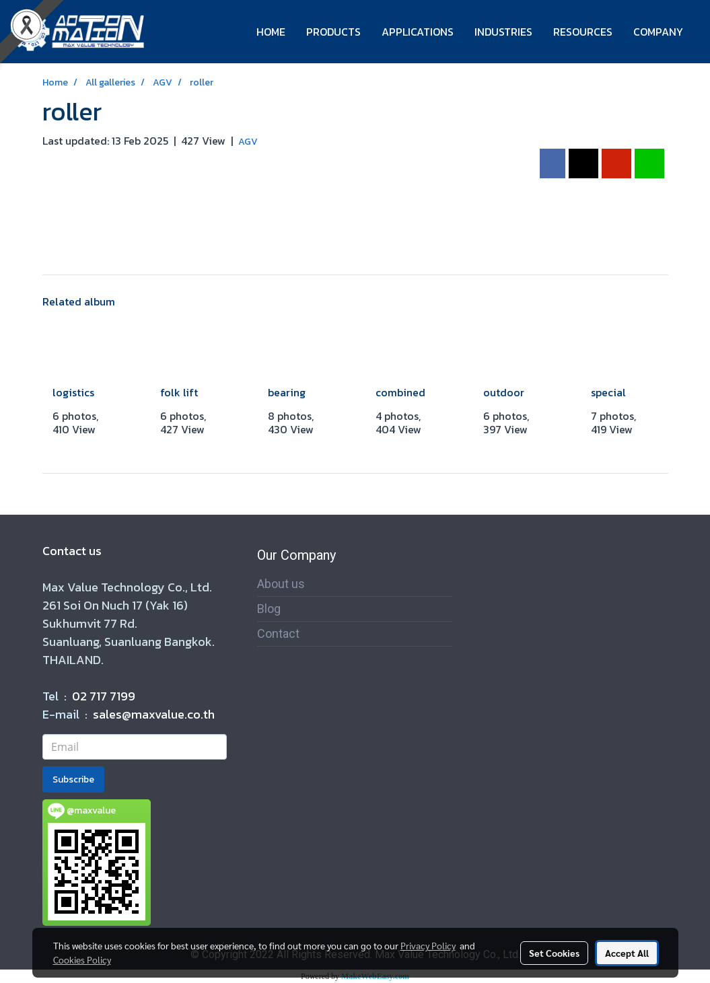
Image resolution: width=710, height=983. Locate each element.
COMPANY (658, 32)
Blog (269, 609)
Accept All (627, 953)
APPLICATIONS (418, 32)
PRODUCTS (333, 32)
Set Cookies (554, 953)
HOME (270, 32)
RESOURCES (582, 32)
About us (281, 584)
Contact (278, 633)
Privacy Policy (428, 945)
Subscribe (73, 779)
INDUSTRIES (503, 32)
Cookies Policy (82, 959)
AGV (248, 142)
